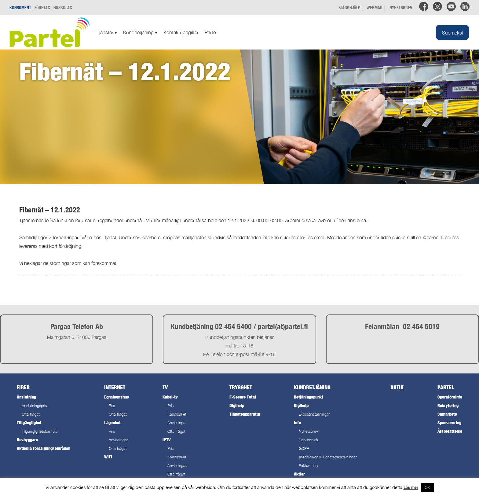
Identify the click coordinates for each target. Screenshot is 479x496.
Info (297, 422)
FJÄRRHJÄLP (349, 7)
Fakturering (308, 465)
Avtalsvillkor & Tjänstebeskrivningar (328, 457)
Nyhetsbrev (308, 431)
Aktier (299, 473)
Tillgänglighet (29, 422)
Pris (112, 405)
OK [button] (427, 487)
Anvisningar (118, 440)
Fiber (23, 387)
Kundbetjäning (140, 32)
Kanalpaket (176, 414)
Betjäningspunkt (308, 396)
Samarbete (447, 414)
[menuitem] (452, 32)
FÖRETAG (42, 7)
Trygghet (240, 387)
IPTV (166, 439)
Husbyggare (27, 439)
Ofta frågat (31, 414)
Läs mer (411, 487)
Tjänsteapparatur (244, 414)
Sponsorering (449, 422)
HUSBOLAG (62, 7)
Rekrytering (448, 405)
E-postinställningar (314, 414)
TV (165, 387)
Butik (397, 387)
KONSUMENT (20, 7)
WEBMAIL (375, 7)
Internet (114, 387)
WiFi (108, 456)
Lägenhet (112, 422)
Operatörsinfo (449, 396)
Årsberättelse (449, 431)
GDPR (304, 448)
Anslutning (26, 396)
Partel (211, 32)
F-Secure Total (242, 396)
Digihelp (236, 405)
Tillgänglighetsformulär (40, 431)
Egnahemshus (116, 396)
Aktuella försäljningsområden (43, 448)
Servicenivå (308, 440)
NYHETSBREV (400, 7)
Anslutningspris (34, 405)
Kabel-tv (170, 396)
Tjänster (107, 32)
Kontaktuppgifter (181, 32)
